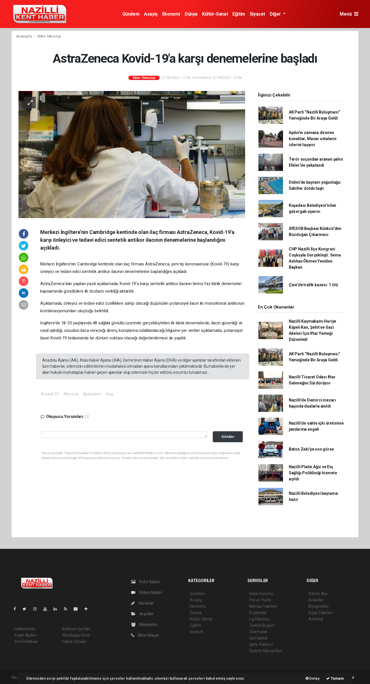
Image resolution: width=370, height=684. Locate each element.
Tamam (335, 678)
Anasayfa (24, 36)
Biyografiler (318, 606)
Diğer (276, 14)
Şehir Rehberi (261, 644)
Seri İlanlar (258, 638)
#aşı (109, 394)
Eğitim (238, 14)
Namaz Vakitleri (263, 606)
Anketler (315, 600)
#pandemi (92, 394)
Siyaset (257, 14)
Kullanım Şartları (76, 629)
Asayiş (151, 14)
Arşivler (142, 613)
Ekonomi (171, 14)
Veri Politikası (26, 641)
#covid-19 (50, 394)
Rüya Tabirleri (320, 612)
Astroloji (315, 619)
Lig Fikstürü (259, 619)
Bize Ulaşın (145, 635)
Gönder (227, 436)
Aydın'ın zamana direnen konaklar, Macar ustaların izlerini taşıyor (312, 138)
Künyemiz (144, 624)
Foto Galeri (145, 581)
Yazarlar (142, 603)
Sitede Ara (317, 593)
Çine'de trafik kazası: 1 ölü (313, 284)
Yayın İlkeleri (25, 635)
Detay (313, 678)
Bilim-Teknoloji (49, 36)
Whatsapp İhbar (76, 635)
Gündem (131, 14)
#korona (70, 394)
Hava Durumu (261, 593)
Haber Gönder (74, 641)
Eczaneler (258, 612)
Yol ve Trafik (260, 600)
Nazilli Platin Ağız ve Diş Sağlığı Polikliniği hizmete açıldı (313, 472)
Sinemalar (258, 631)
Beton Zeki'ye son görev (311, 449)
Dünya (191, 14)
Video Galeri (146, 592)
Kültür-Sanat (215, 14)
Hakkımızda (24, 629)
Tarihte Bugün (261, 625)
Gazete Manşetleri (265, 650)
